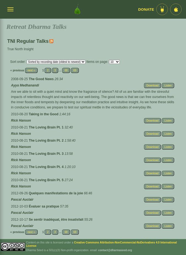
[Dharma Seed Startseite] (77, 9)
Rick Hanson (21, 120)
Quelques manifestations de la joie (56, 193)
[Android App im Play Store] (162, 9)
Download (152, 85)
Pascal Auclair (22, 199)
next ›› (31, 70)
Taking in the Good (44, 114)
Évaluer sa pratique (44, 206)
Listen (168, 85)
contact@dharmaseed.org (115, 250)
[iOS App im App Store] (176, 9)
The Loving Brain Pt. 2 (47, 140)
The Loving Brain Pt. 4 (47, 167)
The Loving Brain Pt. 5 (47, 180)
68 (66, 70)
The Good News (42, 79)
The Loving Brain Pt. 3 (47, 154)
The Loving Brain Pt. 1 (47, 127)
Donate (146, 9)
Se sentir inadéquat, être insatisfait (56, 220)
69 (74, 70)
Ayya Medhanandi (25, 85)
